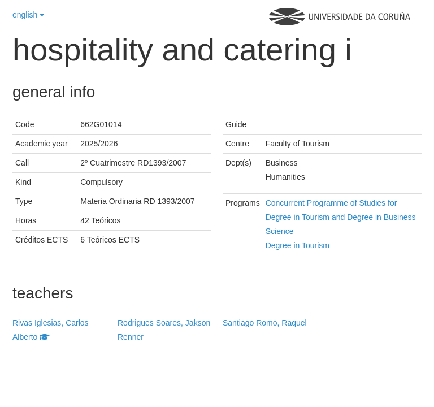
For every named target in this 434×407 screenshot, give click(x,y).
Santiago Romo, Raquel (265, 322)
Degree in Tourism (297, 245)
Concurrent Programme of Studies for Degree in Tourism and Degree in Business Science (341, 217)
